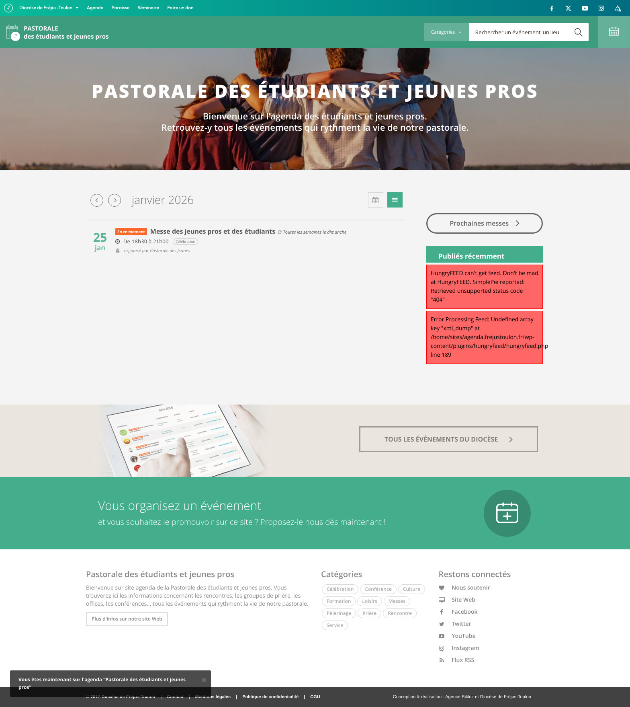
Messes (397, 601)
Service (335, 625)
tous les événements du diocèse (449, 439)
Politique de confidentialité (270, 697)
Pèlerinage (339, 613)
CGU (315, 697)
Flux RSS (457, 660)
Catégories (446, 32)
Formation (339, 601)
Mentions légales (213, 697)
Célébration (340, 589)
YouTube (457, 636)
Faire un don (180, 8)
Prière (369, 613)
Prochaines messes (484, 223)
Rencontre (400, 613)
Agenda (95, 8)
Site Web (457, 600)
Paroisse (121, 8)
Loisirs (369, 601)
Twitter (455, 624)
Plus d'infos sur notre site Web (127, 618)
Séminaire (149, 8)
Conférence (378, 589)
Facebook (458, 612)
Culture (411, 589)
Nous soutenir (464, 588)
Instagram (459, 648)
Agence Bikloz (459, 697)
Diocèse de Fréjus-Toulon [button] (46, 8)
